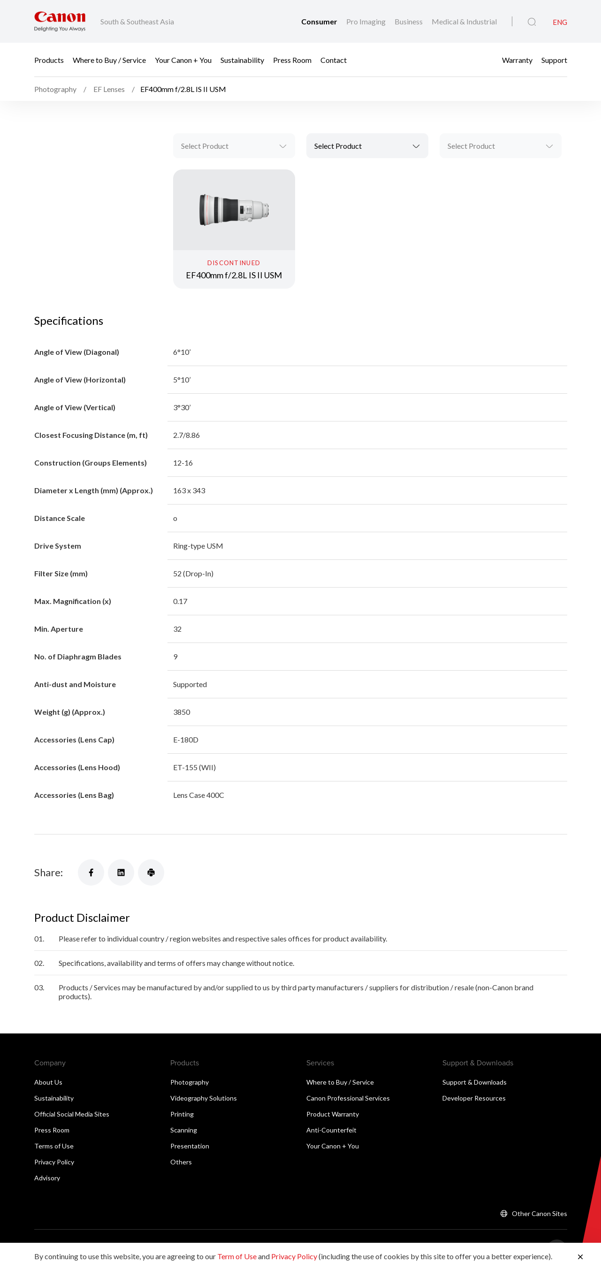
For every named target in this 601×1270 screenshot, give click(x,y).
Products (49, 59)
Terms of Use (54, 1146)
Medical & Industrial (464, 21)
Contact (333, 59)
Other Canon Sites (539, 1213)
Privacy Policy (54, 1162)
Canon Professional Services (348, 1098)
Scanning (183, 1130)
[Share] (91, 872)
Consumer (320, 21)
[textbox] (234, 146)
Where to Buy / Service (109, 59)
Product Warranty (332, 1114)
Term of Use (237, 1256)
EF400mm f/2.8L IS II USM (234, 275)
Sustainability (242, 59)
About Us (48, 1082)
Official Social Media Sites (71, 1114)
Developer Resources (474, 1098)
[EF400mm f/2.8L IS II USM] (234, 228)
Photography (189, 1082)
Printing (182, 1114)
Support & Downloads (474, 1082)
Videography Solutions (203, 1098)
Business (409, 21)
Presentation (189, 1146)
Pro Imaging (366, 21)
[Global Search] (531, 22)
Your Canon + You (183, 59)
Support (554, 59)
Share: (48, 872)
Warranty (517, 59)
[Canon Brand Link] (59, 21)
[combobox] (234, 145)
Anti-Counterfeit (331, 1130)
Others (181, 1162)
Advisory (47, 1178)
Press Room (292, 59)
